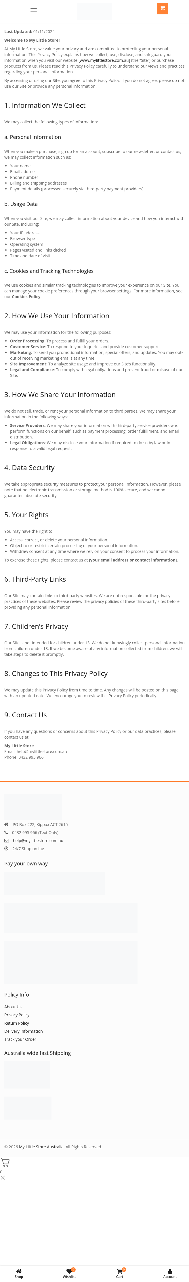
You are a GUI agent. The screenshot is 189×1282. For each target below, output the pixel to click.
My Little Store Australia (41, 1146)
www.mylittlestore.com (101, 60)
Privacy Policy (16, 1014)
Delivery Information (23, 1031)
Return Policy (16, 1023)
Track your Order (20, 1039)
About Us (13, 1006)
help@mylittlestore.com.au (38, 840)
